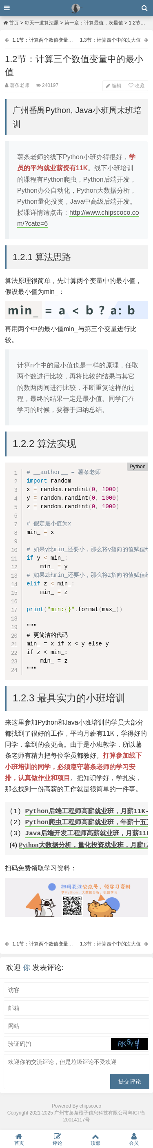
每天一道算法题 (41, 23)
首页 (11, 23)
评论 (57, 1139)
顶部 (96, 1139)
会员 (134, 1139)
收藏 (136, 86)
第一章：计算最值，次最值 (93, 23)
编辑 (113, 86)
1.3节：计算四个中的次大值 (110, 40)
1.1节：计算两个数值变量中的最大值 (52, 40)
